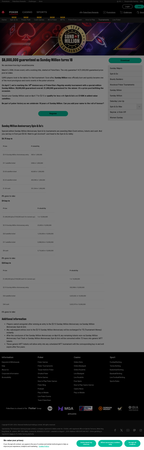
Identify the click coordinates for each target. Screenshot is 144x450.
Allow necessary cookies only (110, 443)
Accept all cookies (132, 443)
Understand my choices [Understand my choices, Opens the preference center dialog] (86, 443)
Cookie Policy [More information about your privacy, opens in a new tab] (44, 446)
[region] (72, 443)
